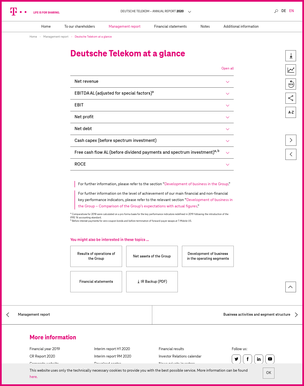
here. (34, 377)
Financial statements (96, 282)
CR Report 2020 (42, 357)
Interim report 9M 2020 (112, 357)
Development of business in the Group (196, 184)
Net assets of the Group (152, 256)
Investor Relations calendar (180, 357)
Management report (55, 36)
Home (33, 36)
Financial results (171, 349)
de (283, 11)
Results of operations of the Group (96, 256)
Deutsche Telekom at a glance (93, 36)
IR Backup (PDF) (154, 282)
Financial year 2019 (45, 349)
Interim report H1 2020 (112, 349)
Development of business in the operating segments (208, 256)
